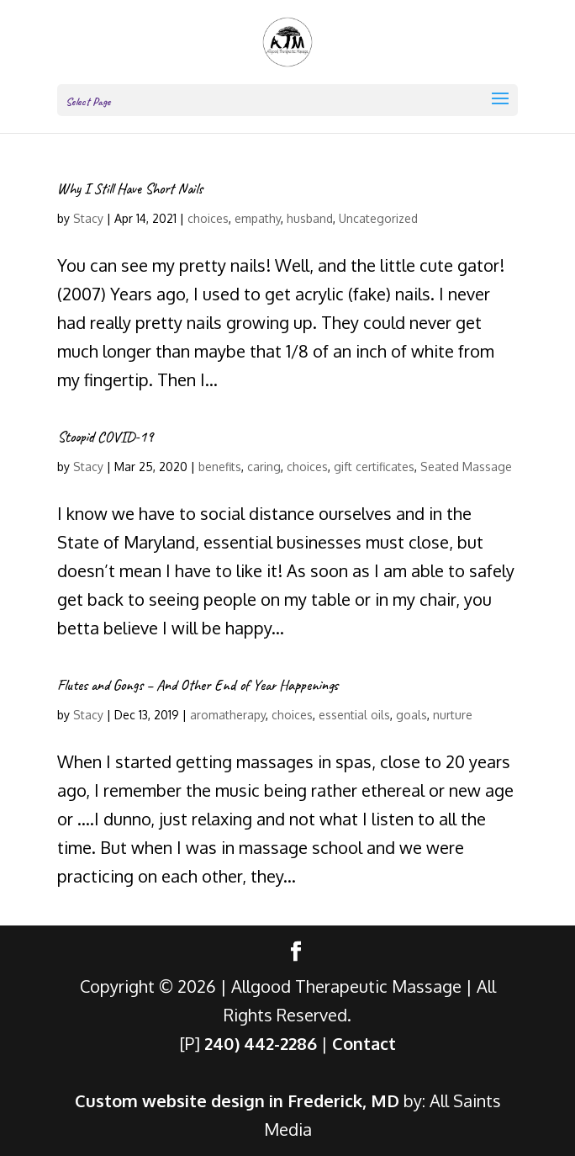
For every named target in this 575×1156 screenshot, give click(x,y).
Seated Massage (466, 466)
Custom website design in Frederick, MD (237, 1100)
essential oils (354, 715)
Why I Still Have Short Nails (130, 188)
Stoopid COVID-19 (105, 436)
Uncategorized (378, 218)
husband (310, 218)
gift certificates (374, 466)
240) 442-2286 (260, 1043)
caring (264, 466)
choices (208, 218)
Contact (364, 1043)
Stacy (88, 218)
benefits (219, 466)
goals (411, 715)
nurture (452, 715)
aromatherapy (228, 715)
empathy (258, 218)
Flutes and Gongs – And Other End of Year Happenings (197, 685)
